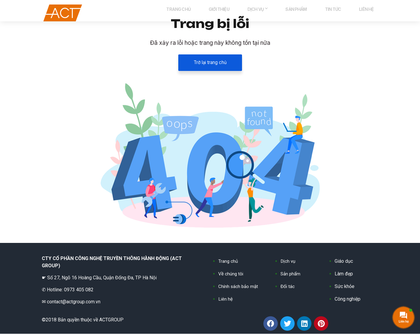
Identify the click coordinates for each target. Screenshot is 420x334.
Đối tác (288, 287)
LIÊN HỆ (369, 12)
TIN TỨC (342, 12)
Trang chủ (228, 261)
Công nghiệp (347, 299)
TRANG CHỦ (212, 12)
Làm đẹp (344, 274)
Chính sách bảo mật (238, 287)
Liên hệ (225, 299)
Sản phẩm (291, 274)
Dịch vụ (288, 261)
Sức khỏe (344, 287)
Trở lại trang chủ (210, 63)
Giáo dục (344, 261)
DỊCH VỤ (279, 12)
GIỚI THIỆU (246, 12)
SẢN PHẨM (311, 12)
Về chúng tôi (231, 274)
